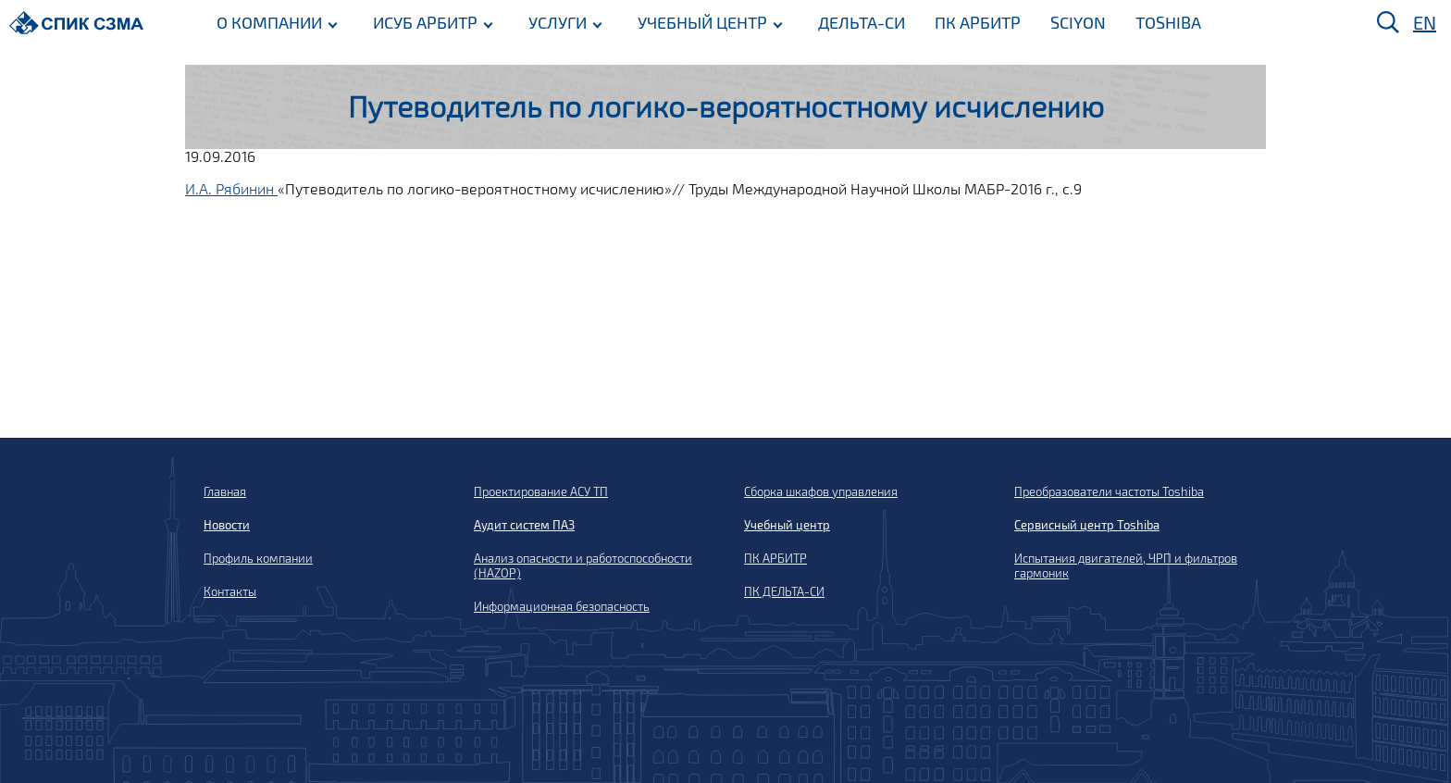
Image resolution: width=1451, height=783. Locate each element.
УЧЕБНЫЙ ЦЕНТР (702, 21)
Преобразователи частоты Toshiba (1109, 491)
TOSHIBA (1168, 21)
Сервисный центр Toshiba (1087, 524)
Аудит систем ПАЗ (524, 524)
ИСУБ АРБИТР (425, 21)
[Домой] (76, 22)
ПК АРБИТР (978, 21)
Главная (225, 491)
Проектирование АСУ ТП (541, 491)
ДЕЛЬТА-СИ (861, 21)
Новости (227, 524)
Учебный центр (787, 524)
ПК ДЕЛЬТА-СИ (784, 591)
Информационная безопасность (562, 606)
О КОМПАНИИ (269, 21)
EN (1424, 22)
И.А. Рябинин (231, 188)
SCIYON (1078, 21)
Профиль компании (258, 558)
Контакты (230, 591)
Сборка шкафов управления (821, 491)
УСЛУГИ (557, 21)
